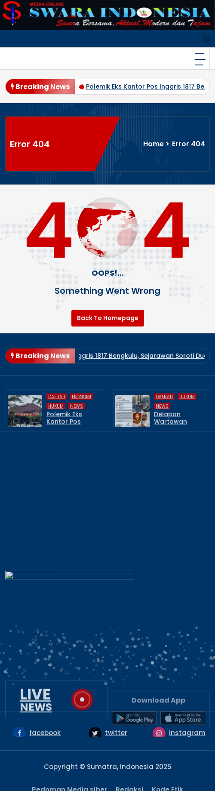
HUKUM (23, 590)
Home (153, 144)
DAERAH (25, 562)
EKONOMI (27, 576)
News (21, 618)
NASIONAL (28, 604)
